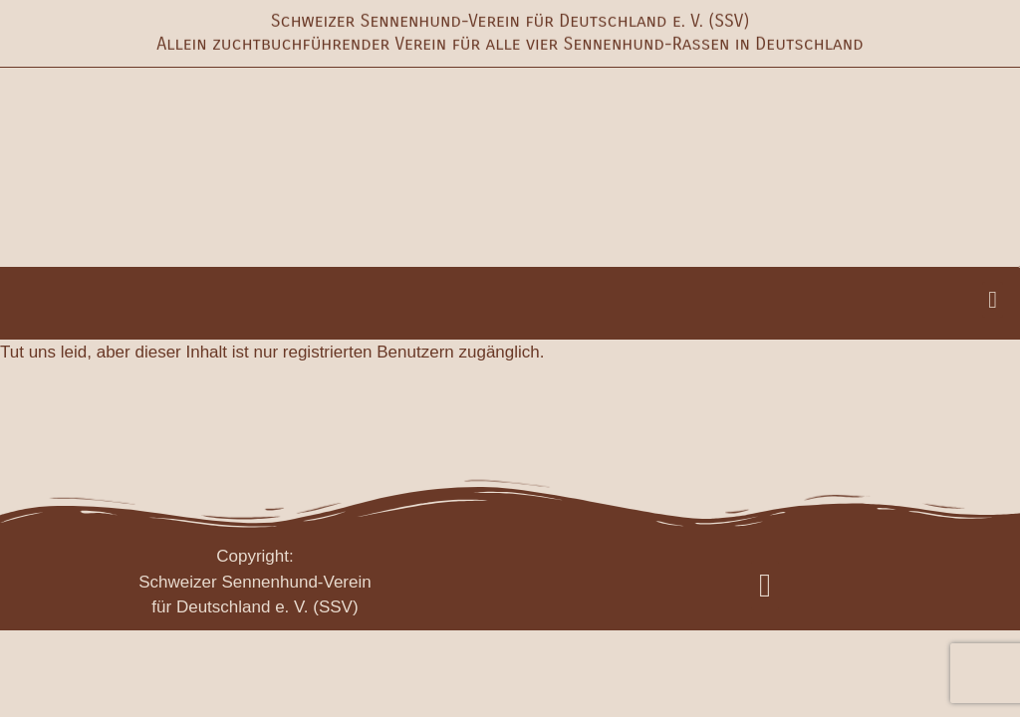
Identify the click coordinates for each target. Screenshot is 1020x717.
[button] (992, 300)
